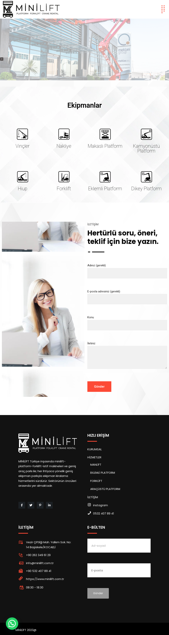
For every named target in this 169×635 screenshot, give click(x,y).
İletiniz (127, 359)
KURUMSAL (94, 449)
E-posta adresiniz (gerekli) (127, 295)
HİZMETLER (94, 457)
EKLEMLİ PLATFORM (102, 473)
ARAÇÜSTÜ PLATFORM (105, 489)
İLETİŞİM (92, 497)
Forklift (64, 188)
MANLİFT (95, 465)
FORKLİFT (96, 481)
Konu (127, 321)
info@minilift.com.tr (40, 563)
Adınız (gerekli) (127, 269)
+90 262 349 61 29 (38, 555)
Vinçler (23, 146)
